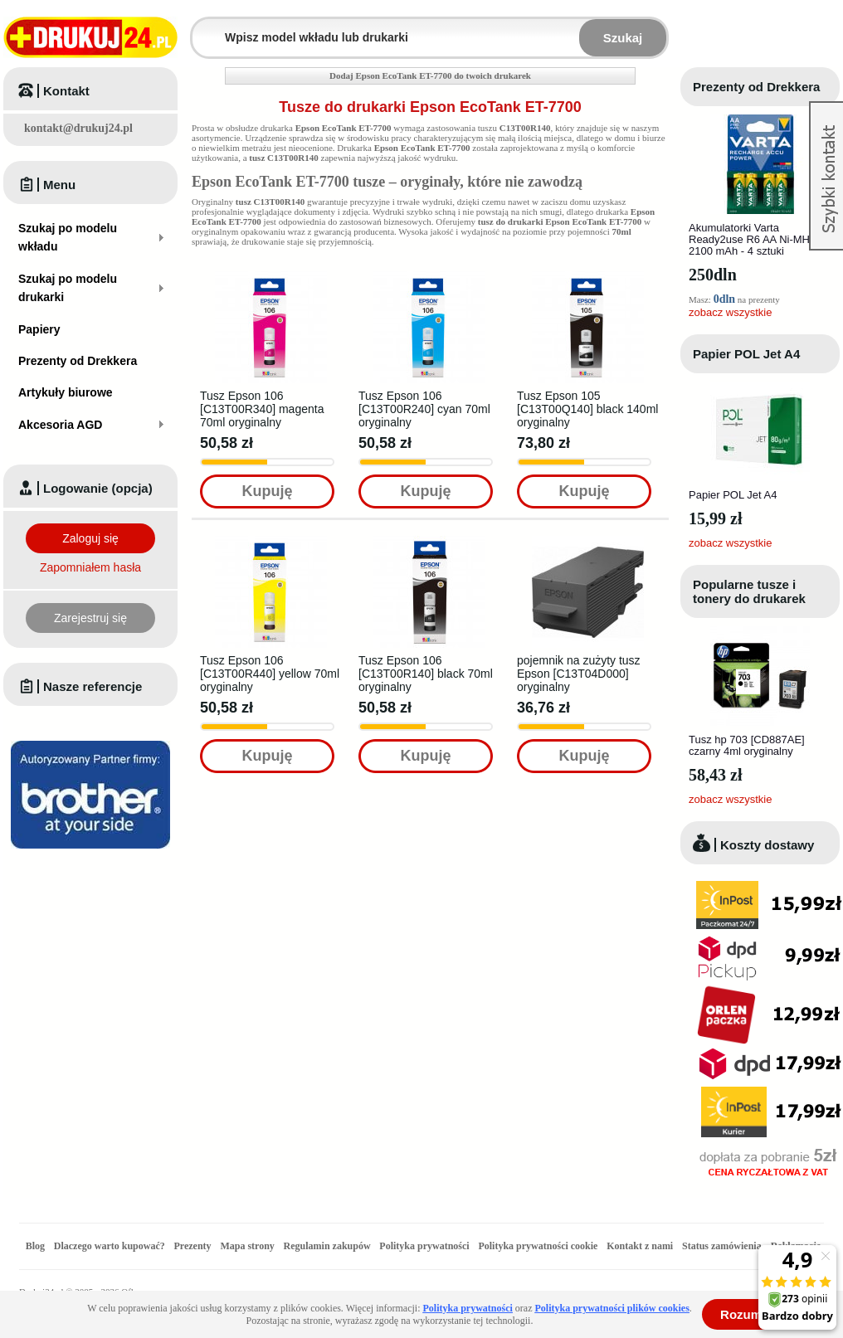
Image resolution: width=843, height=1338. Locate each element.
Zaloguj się (90, 538)
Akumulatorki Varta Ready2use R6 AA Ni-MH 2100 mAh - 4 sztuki (749, 239)
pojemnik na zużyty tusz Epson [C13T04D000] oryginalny (579, 673)
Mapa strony (247, 1246)
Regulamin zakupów (327, 1246)
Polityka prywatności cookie (537, 1246)
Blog (35, 1246)
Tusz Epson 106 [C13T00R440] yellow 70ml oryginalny (269, 673)
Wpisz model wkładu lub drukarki (202, 27)
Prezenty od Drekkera (756, 87)
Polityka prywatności (424, 1246)
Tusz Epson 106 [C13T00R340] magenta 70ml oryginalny (262, 409)
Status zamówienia (723, 1246)
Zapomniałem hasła (90, 567)
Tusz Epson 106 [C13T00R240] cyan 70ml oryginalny (424, 409)
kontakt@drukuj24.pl (78, 128)
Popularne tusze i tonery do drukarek (749, 591)
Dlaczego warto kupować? (109, 1246)
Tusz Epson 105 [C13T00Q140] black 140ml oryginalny (587, 409)
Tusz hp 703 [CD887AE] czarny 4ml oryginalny (747, 745)
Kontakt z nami (640, 1246)
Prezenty (193, 1246)
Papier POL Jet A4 (746, 354)
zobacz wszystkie (730, 312)
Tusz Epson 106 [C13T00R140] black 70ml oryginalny (425, 673)
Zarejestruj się (90, 618)
